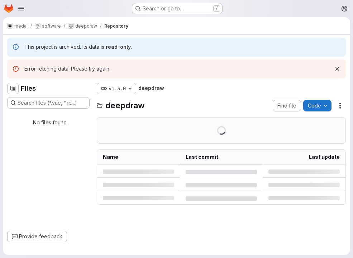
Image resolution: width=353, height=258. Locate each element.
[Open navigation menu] (21, 8)
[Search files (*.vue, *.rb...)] (48, 103)
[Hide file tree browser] (13, 88)
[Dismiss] (337, 68)
